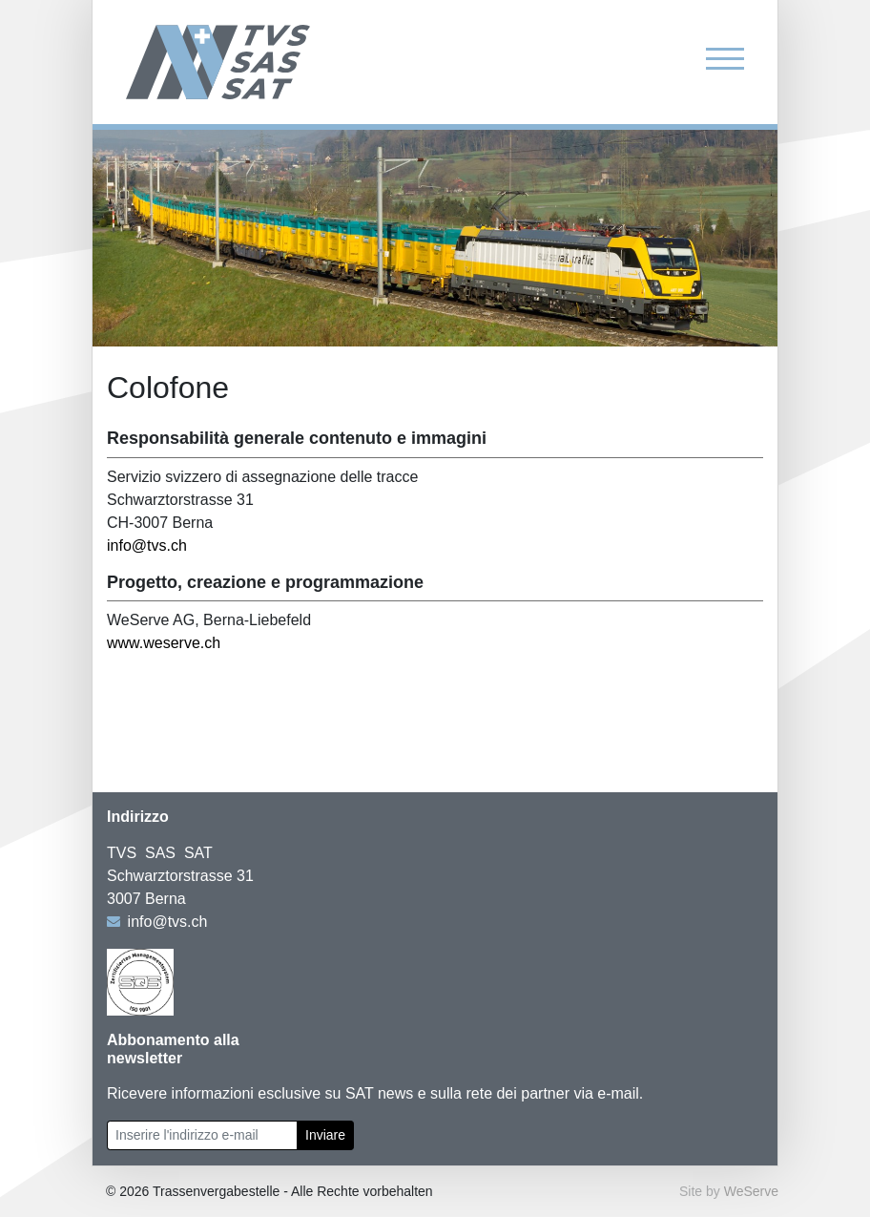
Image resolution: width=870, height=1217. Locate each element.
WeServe (751, 1191)
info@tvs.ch (147, 545)
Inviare (325, 1135)
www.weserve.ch (163, 643)
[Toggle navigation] (725, 58)
